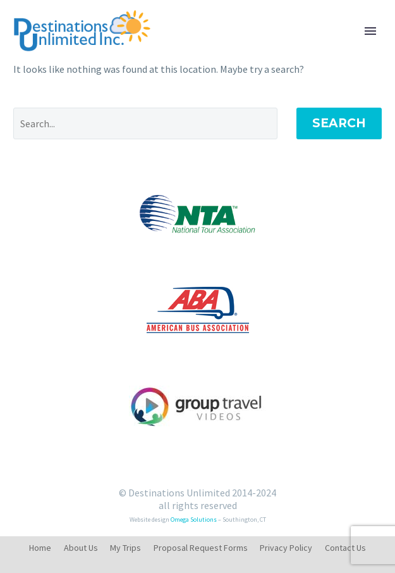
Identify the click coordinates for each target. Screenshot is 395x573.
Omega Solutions (194, 519)
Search (339, 123)
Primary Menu (370, 31)
